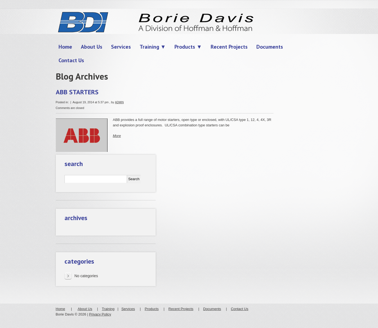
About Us (85, 309)
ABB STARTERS (77, 92)
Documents (212, 309)
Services (128, 309)
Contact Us (239, 309)
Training (108, 309)
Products (152, 309)
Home (60, 309)
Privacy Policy (100, 314)
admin (119, 102)
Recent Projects (180, 309)
